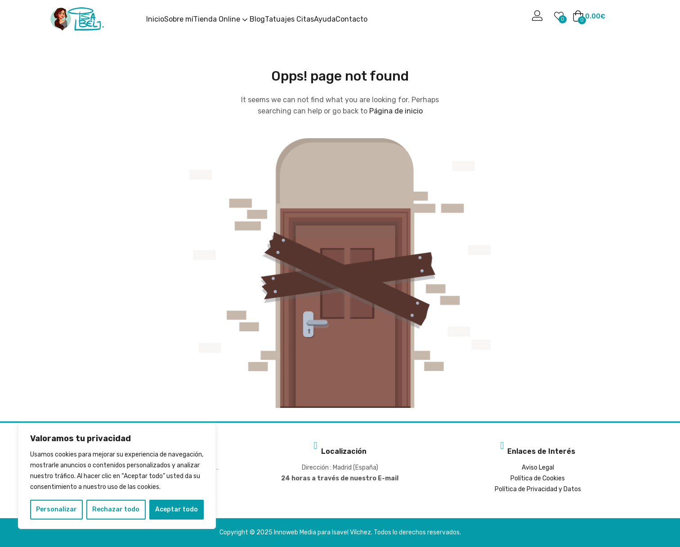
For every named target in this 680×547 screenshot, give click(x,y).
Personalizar (56, 509)
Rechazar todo (115, 509)
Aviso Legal (538, 467)
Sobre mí (178, 19)
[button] (589, 17)
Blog (257, 19)
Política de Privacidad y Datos (538, 489)
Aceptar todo (176, 509)
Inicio (155, 19)
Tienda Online (221, 19)
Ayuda (325, 19)
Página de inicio (396, 111)
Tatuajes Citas (289, 19)
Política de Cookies (537, 478)
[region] (117, 476)
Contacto (351, 19)
